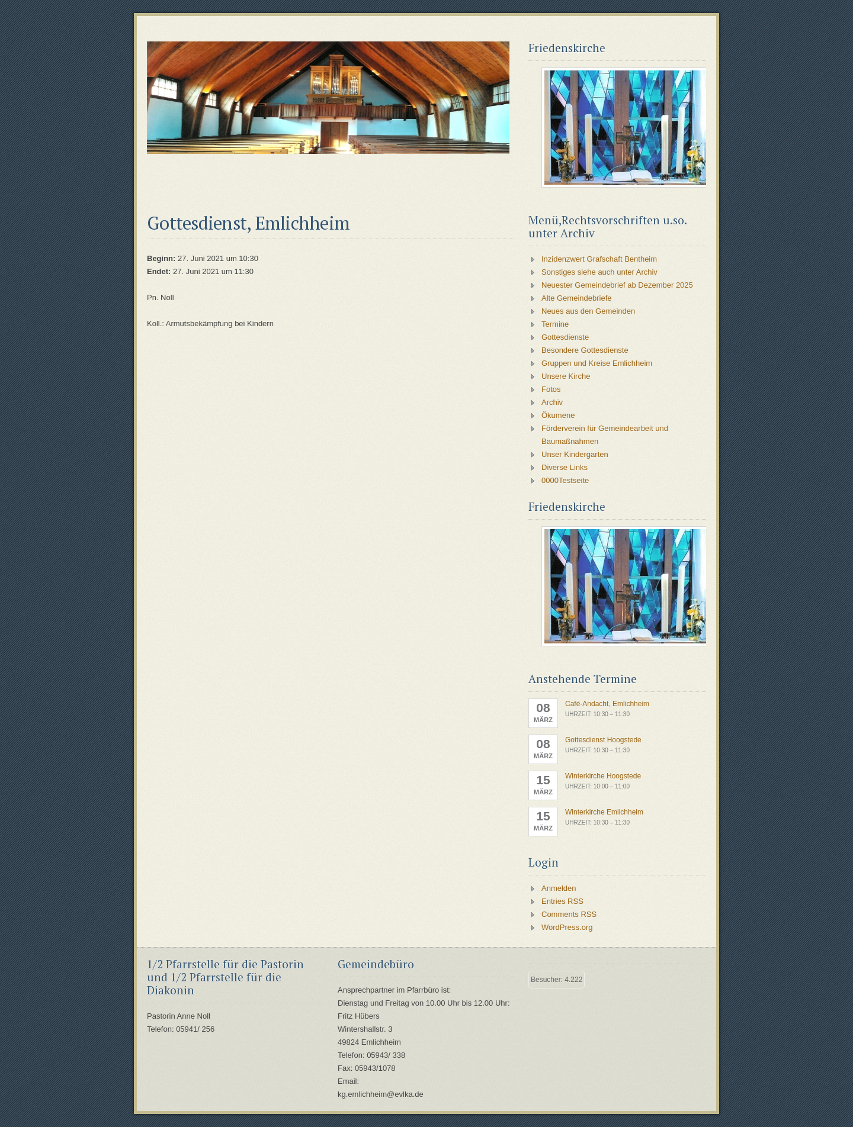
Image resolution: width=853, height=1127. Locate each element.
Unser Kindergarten (574, 454)
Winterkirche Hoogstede (603, 776)
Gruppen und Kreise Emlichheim (596, 363)
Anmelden (558, 888)
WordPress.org (566, 927)
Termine (555, 324)
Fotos (551, 389)
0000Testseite (565, 480)
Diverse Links (564, 467)
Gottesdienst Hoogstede (603, 740)
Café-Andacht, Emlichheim (607, 704)
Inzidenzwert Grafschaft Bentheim (599, 259)
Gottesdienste (565, 337)
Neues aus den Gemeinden (588, 311)
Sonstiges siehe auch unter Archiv (599, 272)
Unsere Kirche (565, 376)
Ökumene (558, 415)
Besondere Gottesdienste (584, 350)
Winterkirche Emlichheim (604, 812)
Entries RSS (562, 901)
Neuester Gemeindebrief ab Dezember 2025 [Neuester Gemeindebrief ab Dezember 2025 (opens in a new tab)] (617, 285)
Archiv (552, 402)
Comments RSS (569, 914)
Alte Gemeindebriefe (576, 298)
